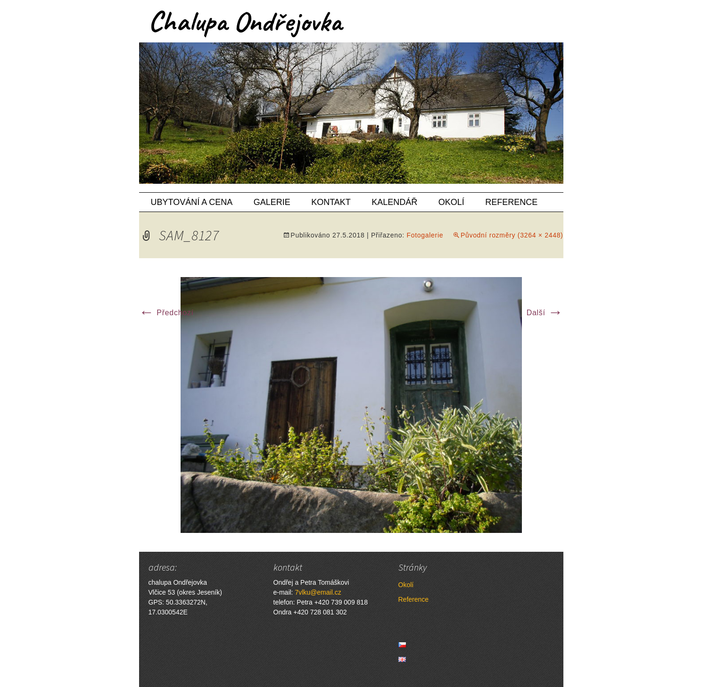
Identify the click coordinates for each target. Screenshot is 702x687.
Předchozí (166, 313)
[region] (351, 113)
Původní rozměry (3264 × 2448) (512, 235)
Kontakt (331, 202)
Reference (511, 202)
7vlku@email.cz (318, 592)
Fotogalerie (424, 235)
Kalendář (394, 202)
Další (545, 313)
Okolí (451, 202)
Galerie (272, 202)
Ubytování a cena (192, 202)
